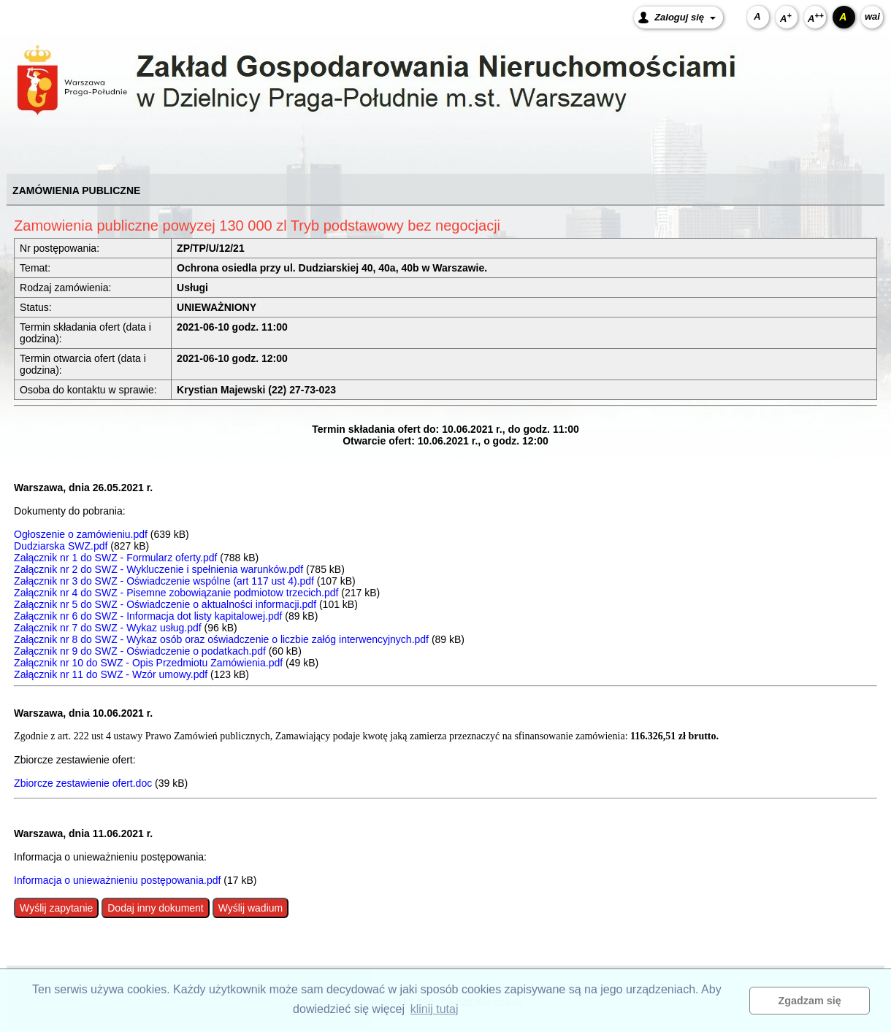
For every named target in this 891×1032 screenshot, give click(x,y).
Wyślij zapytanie (56, 908)
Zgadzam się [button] (810, 1000)
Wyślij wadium (250, 908)
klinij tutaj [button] (434, 1009)
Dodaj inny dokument (155, 908)
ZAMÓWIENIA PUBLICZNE (76, 190)
